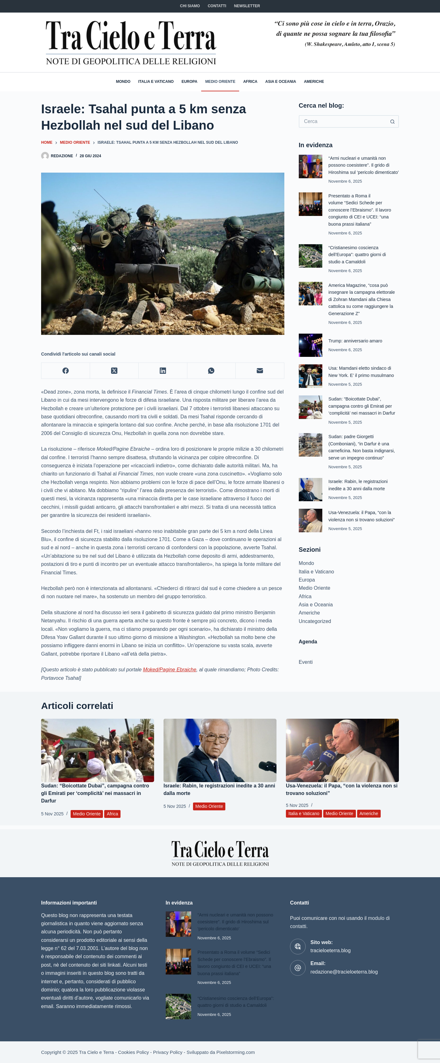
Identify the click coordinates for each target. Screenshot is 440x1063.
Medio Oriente (220, 81)
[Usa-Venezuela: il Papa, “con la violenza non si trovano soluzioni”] (342, 750)
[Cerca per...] (342, 121)
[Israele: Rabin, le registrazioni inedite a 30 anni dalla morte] (220, 750)
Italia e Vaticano (156, 81)
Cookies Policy (133, 1052)
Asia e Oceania (280, 81)
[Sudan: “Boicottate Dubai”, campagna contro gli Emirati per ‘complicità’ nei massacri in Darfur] (97, 750)
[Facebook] (65, 371)
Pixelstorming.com (236, 1052)
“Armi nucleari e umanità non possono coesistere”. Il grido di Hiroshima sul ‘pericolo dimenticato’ (233, 918)
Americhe (314, 81)
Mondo (123, 81)
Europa (189, 81)
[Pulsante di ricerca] (392, 121)
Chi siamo (190, 6)
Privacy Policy (167, 1052)
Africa (250, 81)
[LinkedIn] (163, 371)
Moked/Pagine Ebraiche (169, 669)
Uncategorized (315, 626)
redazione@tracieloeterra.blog (344, 968)
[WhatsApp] (211, 371)
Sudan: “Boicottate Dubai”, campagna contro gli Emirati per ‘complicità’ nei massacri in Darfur (363, 411)
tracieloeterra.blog (330, 946)
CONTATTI (217, 6)
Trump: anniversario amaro (356, 346)
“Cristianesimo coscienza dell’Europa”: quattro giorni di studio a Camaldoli (358, 261)
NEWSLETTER (247, 6)
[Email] (260, 371)
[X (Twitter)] (114, 371)
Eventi (306, 667)
